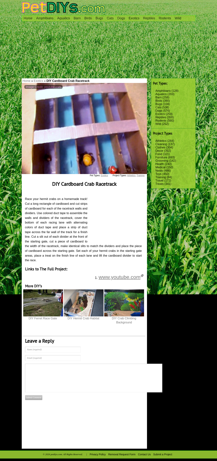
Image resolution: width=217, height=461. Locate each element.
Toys (158, 173)
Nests (159, 170)
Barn (77, 18)
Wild (178, 18)
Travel (159, 180)
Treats (159, 183)
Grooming (161, 160)
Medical (160, 167)
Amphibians (45, 18)
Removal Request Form (122, 454)
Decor (159, 150)
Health (159, 164)
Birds (88, 18)
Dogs (121, 18)
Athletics (161, 140)
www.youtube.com (121, 277)
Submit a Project (162, 454)
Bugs (99, 18)
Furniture (161, 157)
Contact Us (144, 454)
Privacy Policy (98, 454)
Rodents (165, 18)
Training (160, 177)
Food (158, 154)
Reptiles (149, 18)
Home (28, 18)
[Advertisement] (108, 51)
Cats (110, 18)
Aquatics (63, 18)
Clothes (160, 147)
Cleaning (161, 144)
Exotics (134, 18)
